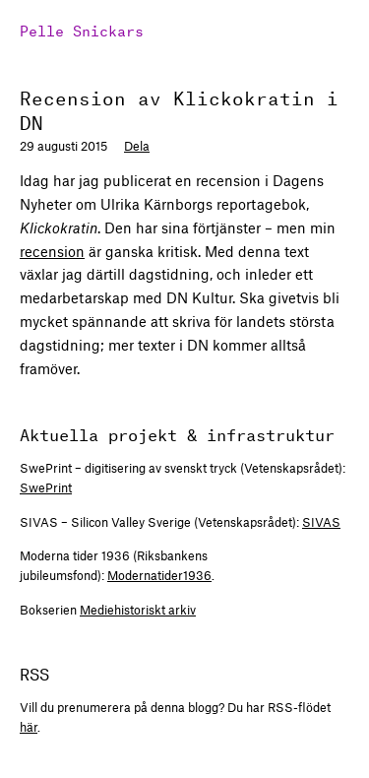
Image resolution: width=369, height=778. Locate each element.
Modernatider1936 (159, 575)
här (28, 727)
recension (52, 251)
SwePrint (46, 487)
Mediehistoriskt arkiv (138, 609)
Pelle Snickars (82, 29)
